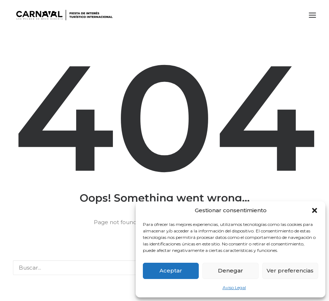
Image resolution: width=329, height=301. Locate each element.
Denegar (230, 270)
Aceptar (170, 270)
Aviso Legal (234, 287)
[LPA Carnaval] (63, 15)
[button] (314, 210)
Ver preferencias (290, 270)
